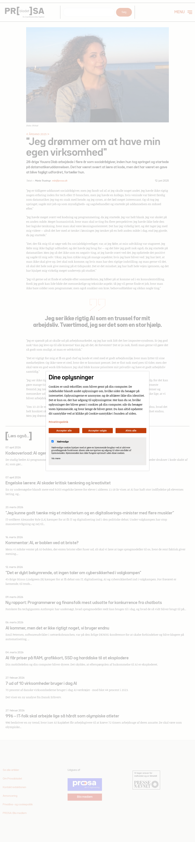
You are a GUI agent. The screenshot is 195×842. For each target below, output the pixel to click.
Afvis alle (131, 430)
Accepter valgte (97, 430)
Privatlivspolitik (58, 421)
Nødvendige (60, 441)
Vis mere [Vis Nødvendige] (55, 458)
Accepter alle (64, 430)
